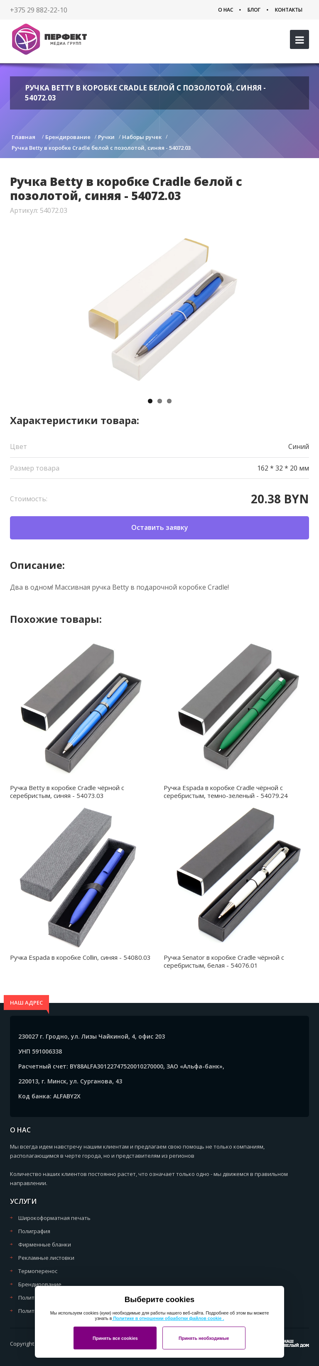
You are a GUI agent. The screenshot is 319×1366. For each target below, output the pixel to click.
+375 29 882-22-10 (38, 10)
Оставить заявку (159, 527)
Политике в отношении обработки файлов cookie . (168, 1318)
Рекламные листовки (46, 1257)
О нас (225, 9)
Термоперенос (37, 1271)
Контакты (288, 9)
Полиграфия (34, 1231)
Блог (254, 9)
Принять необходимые (204, 1338)
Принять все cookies (115, 1338)
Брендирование (39, 1284)
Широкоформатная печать (54, 1218)
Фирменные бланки (44, 1244)
